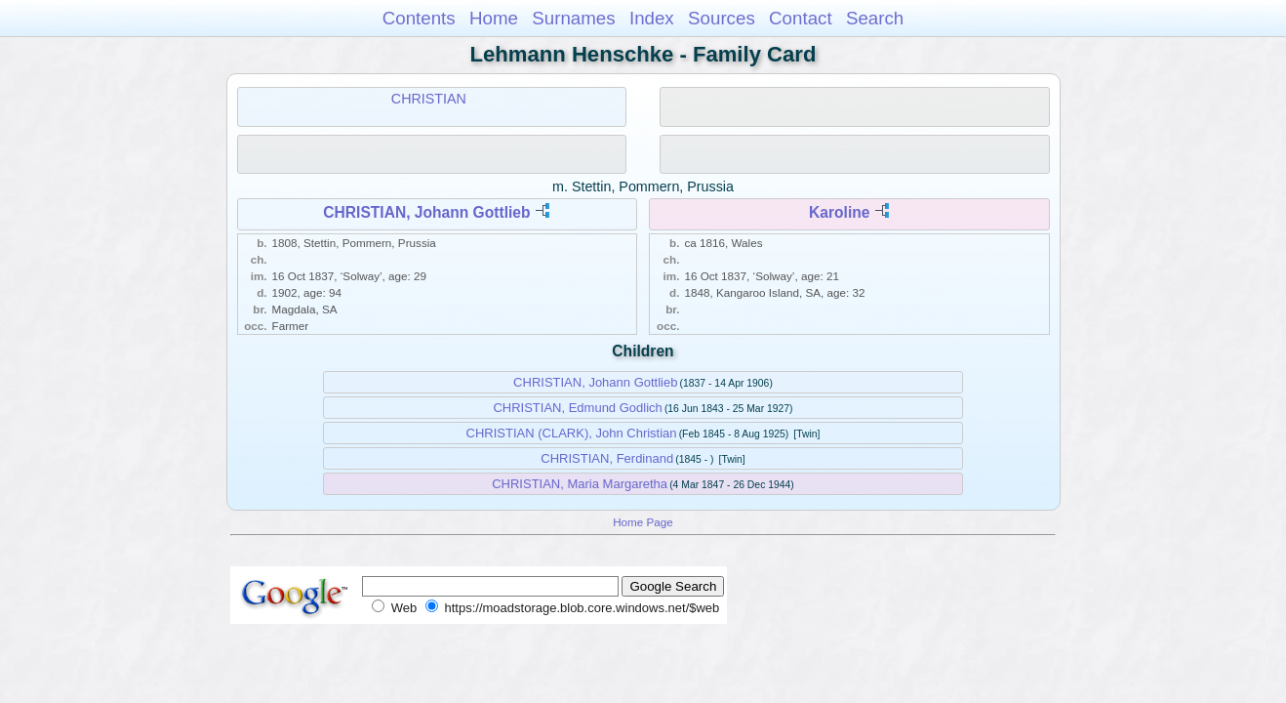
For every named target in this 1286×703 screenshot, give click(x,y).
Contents (419, 18)
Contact (800, 18)
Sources (721, 18)
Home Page (643, 522)
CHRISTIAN (428, 98)
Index (651, 18)
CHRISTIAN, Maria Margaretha (579, 483)
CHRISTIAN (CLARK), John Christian (571, 433)
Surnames (573, 18)
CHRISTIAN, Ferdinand (607, 458)
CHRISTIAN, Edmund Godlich (577, 407)
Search (875, 18)
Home (493, 18)
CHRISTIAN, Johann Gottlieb (426, 212)
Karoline (839, 212)
